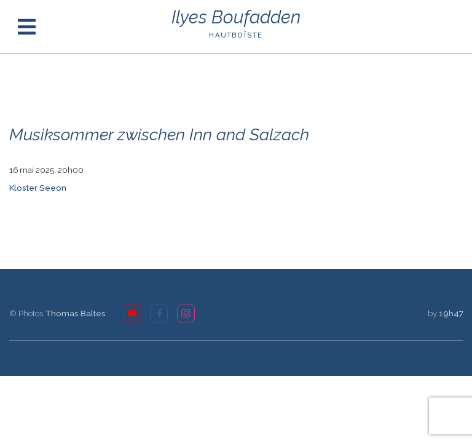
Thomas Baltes (75, 313)
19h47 (451, 313)
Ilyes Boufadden (236, 17)
